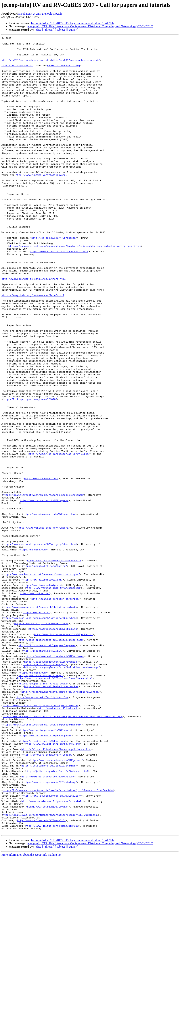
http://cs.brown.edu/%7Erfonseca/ (54, 278)
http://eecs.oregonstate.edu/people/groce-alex (51, 760)
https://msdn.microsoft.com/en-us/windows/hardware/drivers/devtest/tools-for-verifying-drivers (75, 288)
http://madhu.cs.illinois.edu (58, 842)
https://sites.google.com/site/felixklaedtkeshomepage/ (62, 793)
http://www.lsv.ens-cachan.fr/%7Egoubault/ (63, 754)
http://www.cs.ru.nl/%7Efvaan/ (47, 960)
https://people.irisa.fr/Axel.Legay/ (43, 813)
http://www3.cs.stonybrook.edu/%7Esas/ (47, 924)
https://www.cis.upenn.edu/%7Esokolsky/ (50, 931)
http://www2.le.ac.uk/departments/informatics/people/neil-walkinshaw (50, 970)
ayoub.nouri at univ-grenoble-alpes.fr (40, 13)
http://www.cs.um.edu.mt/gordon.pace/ (45, 875)
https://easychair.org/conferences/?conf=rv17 (32, 347)
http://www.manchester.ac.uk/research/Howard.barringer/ (41, 682)
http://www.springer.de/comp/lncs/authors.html (33, 327)
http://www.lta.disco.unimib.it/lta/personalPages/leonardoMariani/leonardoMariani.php (62, 852)
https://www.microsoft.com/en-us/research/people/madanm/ (42, 862)
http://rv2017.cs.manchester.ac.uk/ (75, 65)
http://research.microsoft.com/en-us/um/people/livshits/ (60, 823)
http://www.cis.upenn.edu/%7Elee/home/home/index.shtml (55, 806)
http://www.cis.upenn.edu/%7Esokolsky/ (49, 609)
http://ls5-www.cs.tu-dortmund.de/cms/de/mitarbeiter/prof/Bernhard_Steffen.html (58, 941)
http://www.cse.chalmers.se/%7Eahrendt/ (54, 665)
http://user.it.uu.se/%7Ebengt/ (44, 790)
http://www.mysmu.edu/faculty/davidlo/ (42, 829)
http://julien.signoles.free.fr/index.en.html (57, 918)
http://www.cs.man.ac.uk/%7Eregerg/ (44, 593)
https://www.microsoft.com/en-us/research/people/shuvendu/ (43, 586)
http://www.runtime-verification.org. (41, 202)
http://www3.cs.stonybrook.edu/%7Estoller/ (52, 947)
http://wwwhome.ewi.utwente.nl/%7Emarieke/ (55, 780)
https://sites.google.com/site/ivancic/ (51, 787)
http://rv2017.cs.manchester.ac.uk (24, 65)
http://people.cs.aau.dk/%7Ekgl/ (41, 803)
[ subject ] (61, 29)
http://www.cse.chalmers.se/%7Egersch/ (56, 905)
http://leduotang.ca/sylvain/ (43, 773)
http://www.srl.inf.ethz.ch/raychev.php (53, 885)
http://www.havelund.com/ (41, 567)
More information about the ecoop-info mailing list (31, 1013)
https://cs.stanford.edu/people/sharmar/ (49, 911)
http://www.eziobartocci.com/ (43, 688)
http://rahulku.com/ (33, 652)
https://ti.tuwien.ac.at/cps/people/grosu (47, 767)
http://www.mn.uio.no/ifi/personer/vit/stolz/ (52, 954)
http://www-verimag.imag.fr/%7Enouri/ (44, 626)
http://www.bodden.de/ (35, 705)
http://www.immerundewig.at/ (42, 695)
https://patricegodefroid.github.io (52, 747)
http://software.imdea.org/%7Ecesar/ (48, 898)
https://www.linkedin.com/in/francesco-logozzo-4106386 (40, 839)
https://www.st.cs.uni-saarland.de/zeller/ (59, 294)
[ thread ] (48, 29)
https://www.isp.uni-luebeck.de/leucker (51, 816)
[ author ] (72, 29)
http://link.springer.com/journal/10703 (30, 471)
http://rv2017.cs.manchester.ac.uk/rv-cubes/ (59, 537)
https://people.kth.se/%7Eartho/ (45, 672)
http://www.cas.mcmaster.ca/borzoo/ (55, 711)
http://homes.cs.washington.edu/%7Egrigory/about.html (40, 645)
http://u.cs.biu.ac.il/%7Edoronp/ (43, 882)
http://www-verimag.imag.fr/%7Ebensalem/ (53, 698)
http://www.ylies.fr (36, 727)
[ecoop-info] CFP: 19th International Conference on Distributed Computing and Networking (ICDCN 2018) (90, 26)
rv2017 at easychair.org (17, 71)
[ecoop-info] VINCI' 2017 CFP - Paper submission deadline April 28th (72, 23)
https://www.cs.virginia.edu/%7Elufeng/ (41, 741)
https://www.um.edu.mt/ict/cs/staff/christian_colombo (40, 721)
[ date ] (39, 29)
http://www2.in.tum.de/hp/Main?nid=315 (52, 983)
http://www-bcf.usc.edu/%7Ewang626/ (41, 977)
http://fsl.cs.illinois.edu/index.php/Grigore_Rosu (56, 892)
